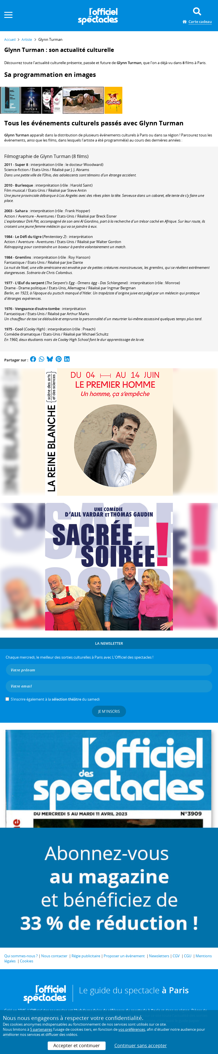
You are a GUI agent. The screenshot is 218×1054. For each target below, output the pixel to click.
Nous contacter (54, 955)
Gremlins (23, 257)
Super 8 (21, 164)
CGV (176, 955)
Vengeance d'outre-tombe (37, 308)
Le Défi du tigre (28, 236)
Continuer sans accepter (140, 1045)
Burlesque (24, 185)
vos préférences (131, 1029)
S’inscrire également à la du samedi (55, 699)
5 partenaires (41, 1029)
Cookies (26, 961)
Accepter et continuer (76, 1045)
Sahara (21, 210)
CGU (187, 955)
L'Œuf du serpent (29, 282)
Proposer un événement (124, 955)
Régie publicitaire (86, 955)
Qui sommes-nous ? (21, 955)
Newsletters (159, 955)
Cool (19, 329)
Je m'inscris (109, 711)
